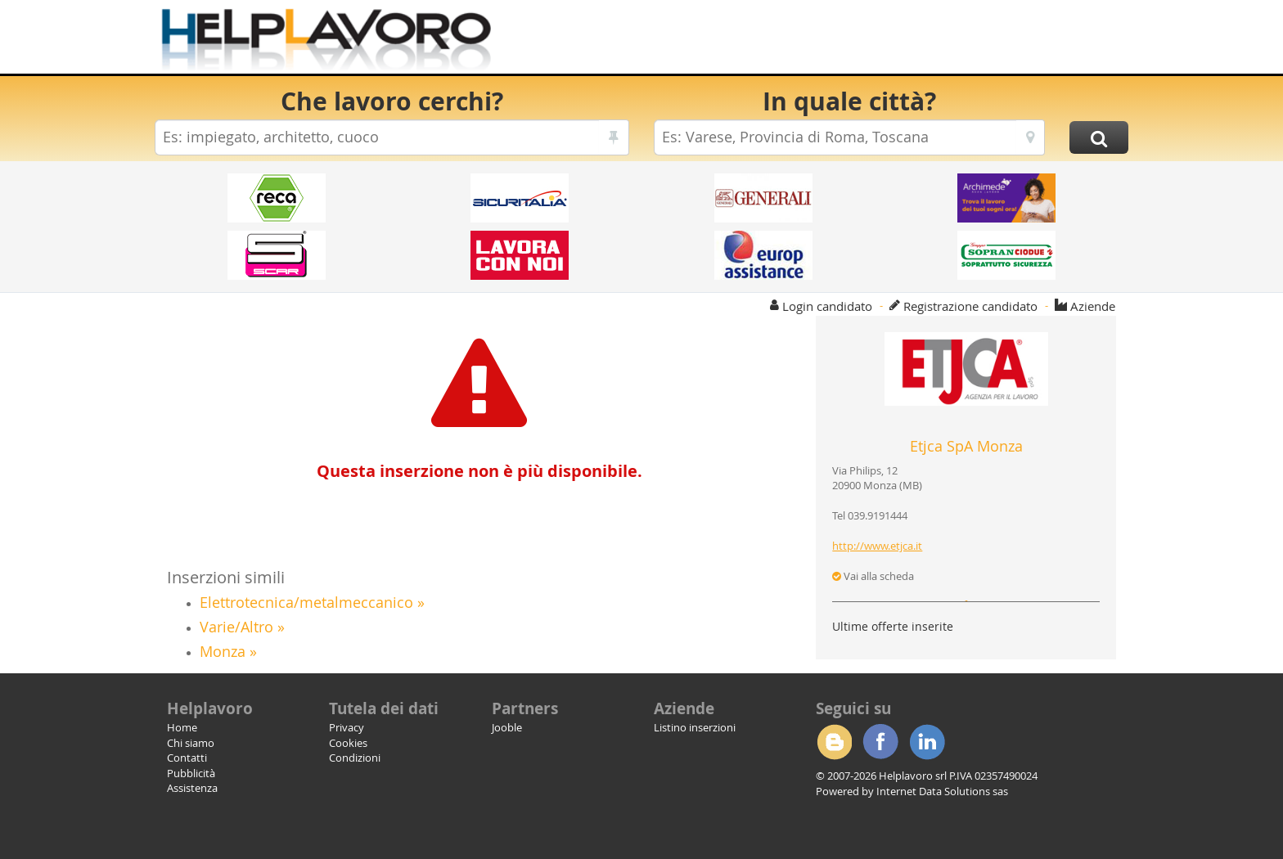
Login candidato (827, 306)
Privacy (346, 727)
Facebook (880, 742)
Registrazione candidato (970, 306)
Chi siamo (190, 742)
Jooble (507, 727)
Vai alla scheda (873, 576)
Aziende (1092, 306)
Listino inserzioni (695, 727)
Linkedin (927, 742)
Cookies (348, 742)
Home (182, 727)
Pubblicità (191, 773)
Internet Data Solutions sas (942, 791)
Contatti (187, 757)
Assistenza (192, 787)
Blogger (834, 742)
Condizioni (354, 757)
